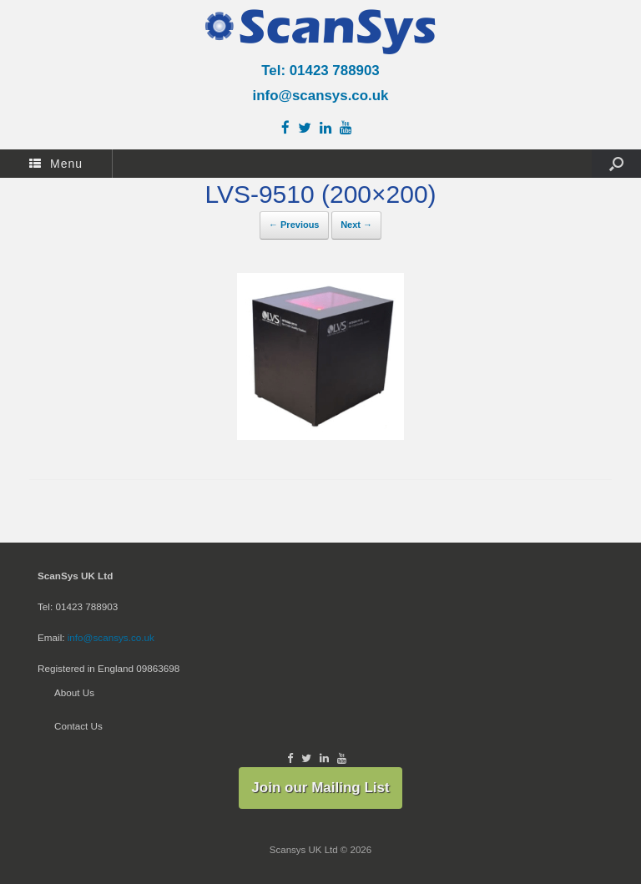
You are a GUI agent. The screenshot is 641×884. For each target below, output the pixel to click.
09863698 (157, 668)
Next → (356, 225)
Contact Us (78, 725)
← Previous (294, 225)
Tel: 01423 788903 (320, 70)
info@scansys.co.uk (321, 96)
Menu (56, 163)
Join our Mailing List (320, 788)
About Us (74, 692)
